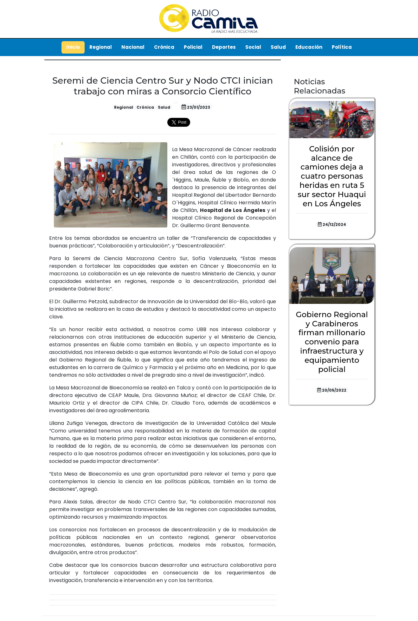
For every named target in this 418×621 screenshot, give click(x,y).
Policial (193, 47)
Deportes (224, 47)
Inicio (73, 47)
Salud (278, 47)
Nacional (133, 47)
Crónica (164, 47)
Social (253, 47)
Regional (100, 47)
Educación (308, 47)
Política (342, 47)
